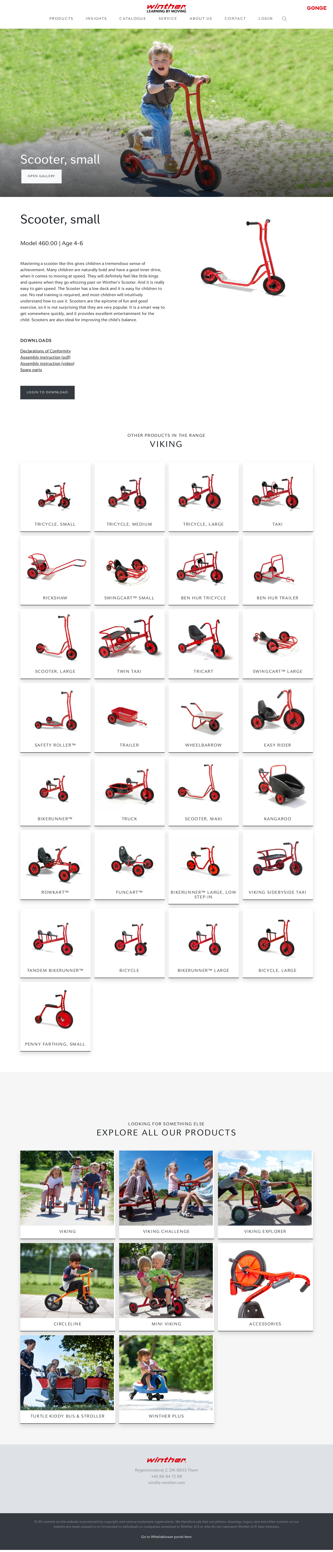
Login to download (47, 394)
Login (266, 20)
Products (61, 20)
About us (201, 20)
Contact (235, 20)
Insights (96, 20)
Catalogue (132, 20)
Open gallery (41, 178)
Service (168, 20)
